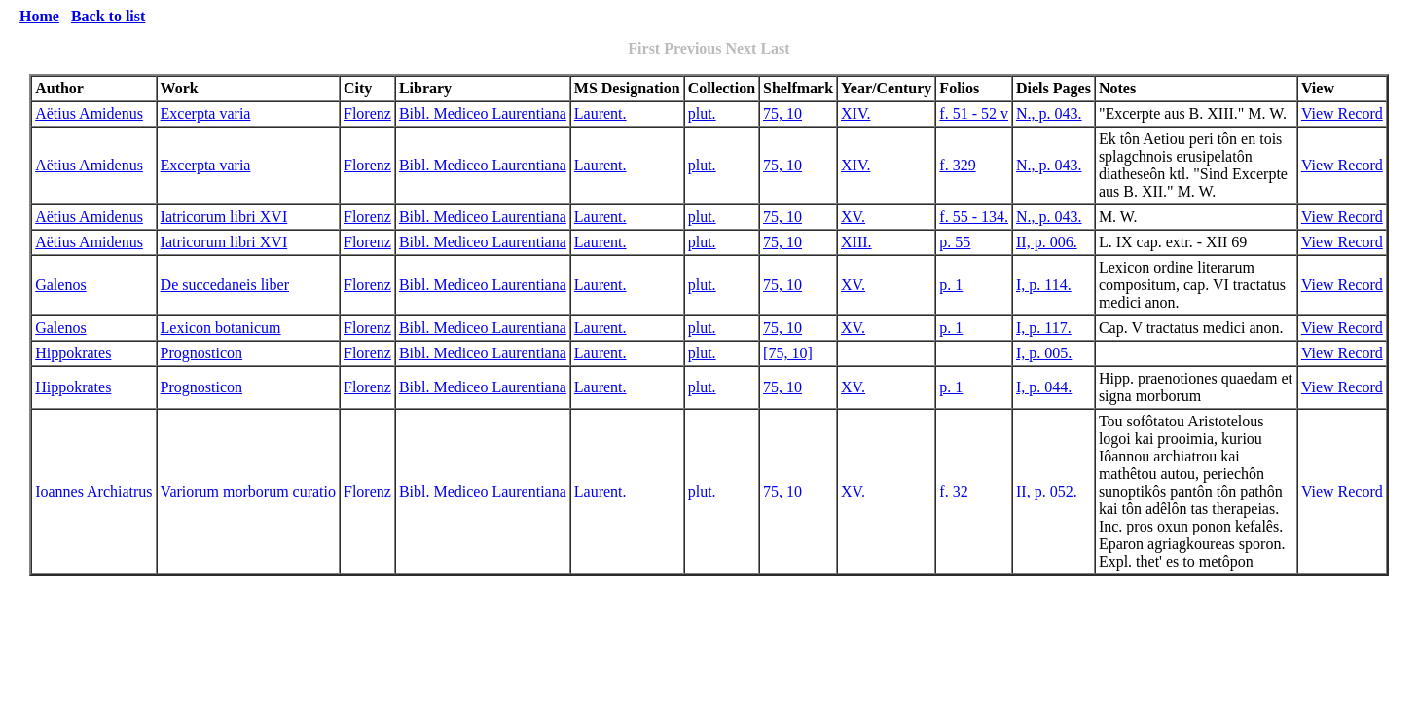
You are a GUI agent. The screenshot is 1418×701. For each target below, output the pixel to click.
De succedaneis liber (225, 285)
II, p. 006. (1046, 242)
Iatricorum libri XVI (224, 216)
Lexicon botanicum (221, 327)
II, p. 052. (1046, 491)
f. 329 (957, 165)
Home (39, 16)
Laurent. (600, 113)
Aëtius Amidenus (89, 113)
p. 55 (954, 242)
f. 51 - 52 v (973, 113)
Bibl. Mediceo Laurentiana (482, 113)
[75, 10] (788, 353)
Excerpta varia (206, 113)
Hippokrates (73, 353)
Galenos (60, 285)
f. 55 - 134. (973, 216)
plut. (702, 113)
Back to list (108, 16)
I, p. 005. (1044, 353)
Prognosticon (201, 353)
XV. (853, 216)
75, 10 (782, 113)
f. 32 (953, 491)
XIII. (856, 242)
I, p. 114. (1044, 285)
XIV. (855, 113)
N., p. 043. (1049, 113)
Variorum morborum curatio (248, 491)
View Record (1342, 113)
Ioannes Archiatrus (93, 491)
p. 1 (951, 285)
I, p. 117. (1044, 327)
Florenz (367, 113)
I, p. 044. (1044, 387)
